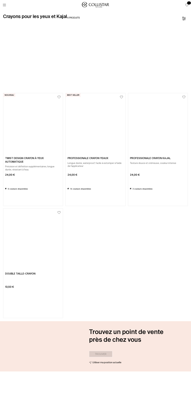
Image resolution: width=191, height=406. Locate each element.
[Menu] (4, 5)
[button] (187, 5)
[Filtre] (184, 18)
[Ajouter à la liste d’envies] (59, 97)
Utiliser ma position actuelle (106, 362)
